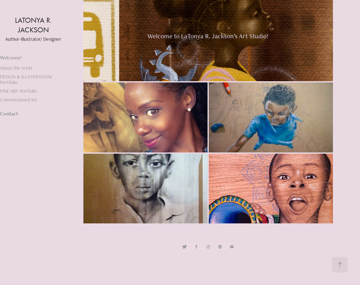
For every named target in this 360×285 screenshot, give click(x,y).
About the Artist (16, 68)
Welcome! (11, 57)
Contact (9, 113)
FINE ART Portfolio (18, 91)
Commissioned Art (18, 99)
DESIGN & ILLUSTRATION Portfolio (26, 79)
